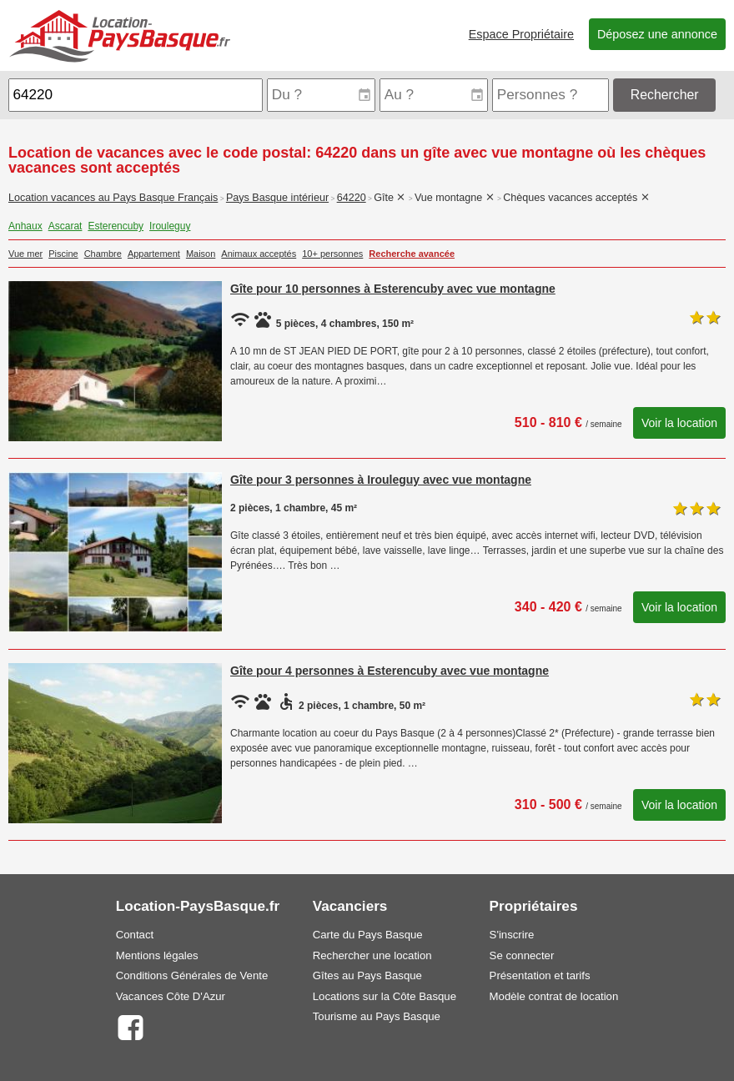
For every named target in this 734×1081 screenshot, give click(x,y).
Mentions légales (157, 955)
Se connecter (522, 955)
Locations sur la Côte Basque (384, 996)
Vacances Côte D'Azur (170, 996)
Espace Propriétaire (521, 34)
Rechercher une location (372, 955)
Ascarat (65, 226)
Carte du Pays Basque (368, 934)
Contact (134, 934)
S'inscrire (512, 934)
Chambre (103, 254)
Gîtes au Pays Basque (367, 975)
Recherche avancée (412, 254)
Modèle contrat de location (554, 996)
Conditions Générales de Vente (192, 975)
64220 (351, 198)
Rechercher (665, 95)
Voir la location (679, 423)
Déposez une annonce (657, 34)
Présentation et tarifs (540, 975)
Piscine (63, 254)
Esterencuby (115, 226)
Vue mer (25, 254)
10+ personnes (332, 254)
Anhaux (25, 226)
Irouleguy (169, 226)
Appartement (154, 254)
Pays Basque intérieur (277, 198)
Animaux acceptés (258, 254)
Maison (200, 254)
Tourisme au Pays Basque (376, 1016)
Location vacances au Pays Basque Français (113, 198)
